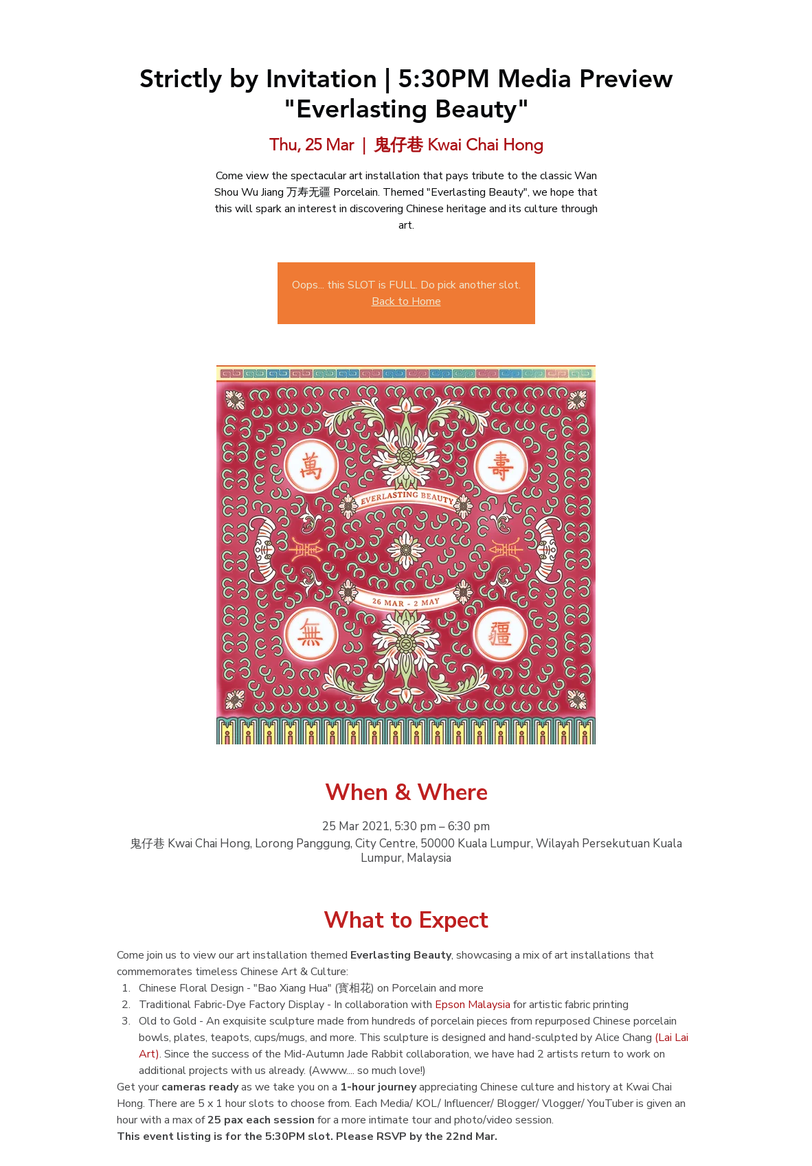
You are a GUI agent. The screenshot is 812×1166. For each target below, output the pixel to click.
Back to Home (406, 301)
